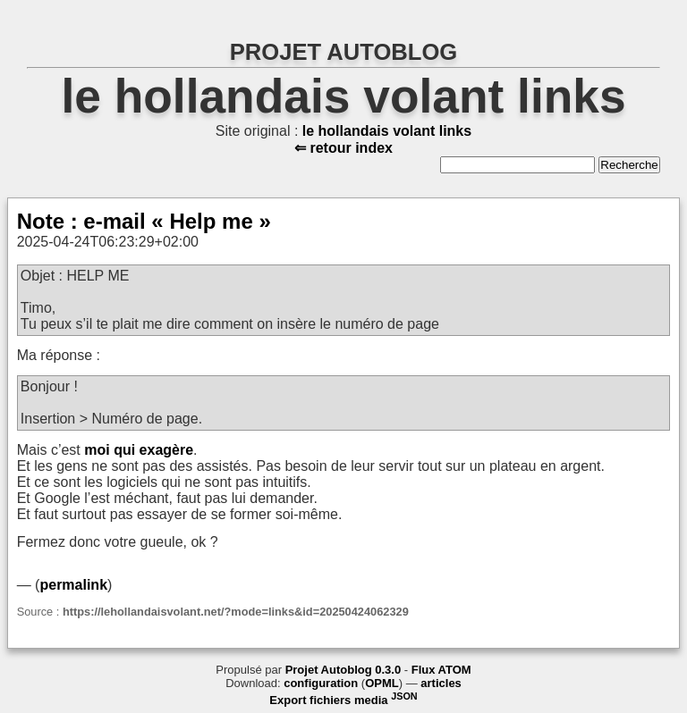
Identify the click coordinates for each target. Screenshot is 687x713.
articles (441, 683)
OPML (382, 683)
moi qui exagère (138, 449)
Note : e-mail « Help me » (144, 221)
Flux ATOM (441, 669)
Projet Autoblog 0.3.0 (343, 669)
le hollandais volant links (343, 96)
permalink (73, 584)
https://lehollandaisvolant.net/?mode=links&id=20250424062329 (236, 611)
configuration (321, 683)
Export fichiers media (343, 700)
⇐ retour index (343, 147)
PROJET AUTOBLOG (344, 51)
